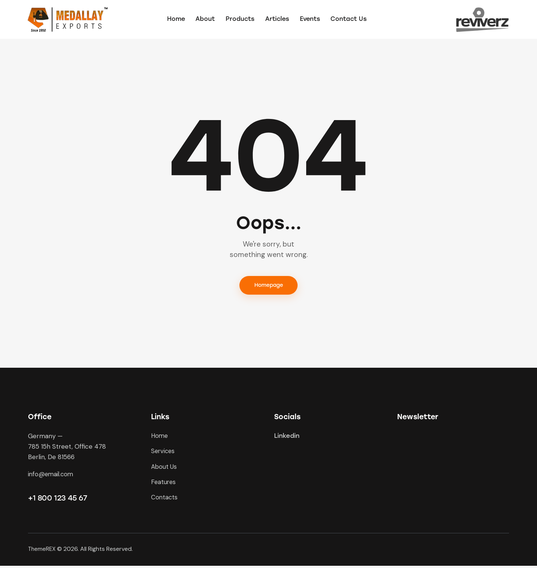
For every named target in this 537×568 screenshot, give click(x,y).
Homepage (268, 286)
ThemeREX (42, 551)
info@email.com (51, 475)
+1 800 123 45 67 (57, 499)
